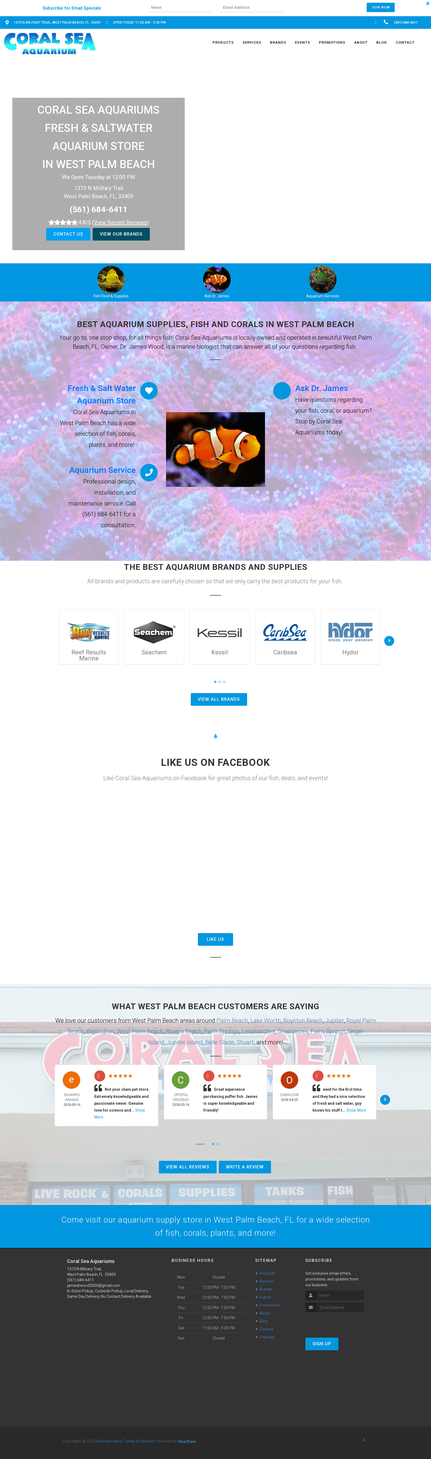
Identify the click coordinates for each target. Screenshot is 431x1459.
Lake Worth (265, 1020)
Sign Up (322, 1343)
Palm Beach (232, 1020)
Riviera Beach (183, 1031)
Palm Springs (221, 1031)
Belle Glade (219, 1042)
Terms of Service (139, 1441)
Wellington (100, 1031)
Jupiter (334, 1020)
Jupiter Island (185, 1042)
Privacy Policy (109, 1441)
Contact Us (68, 234)
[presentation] (310, 8)
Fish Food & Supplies (111, 296)
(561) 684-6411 (99, 209)
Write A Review (245, 1167)
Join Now (380, 7)
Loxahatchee (258, 1031)
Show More (356, 1110)
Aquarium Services (322, 296)
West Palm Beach (140, 1031)
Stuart (245, 1042)
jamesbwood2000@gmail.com (93, 1285)
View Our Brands (121, 234)
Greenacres (293, 1031)
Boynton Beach (303, 1020)
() (120, 222)
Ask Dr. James (217, 296)
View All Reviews (187, 1167)
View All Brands (219, 699)
